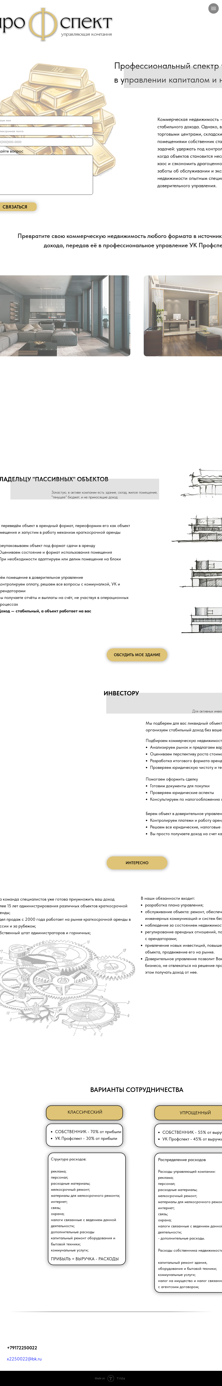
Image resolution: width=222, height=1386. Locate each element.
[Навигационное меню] (213, 8)
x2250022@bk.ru (24, 1359)
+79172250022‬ (22, 1347)
